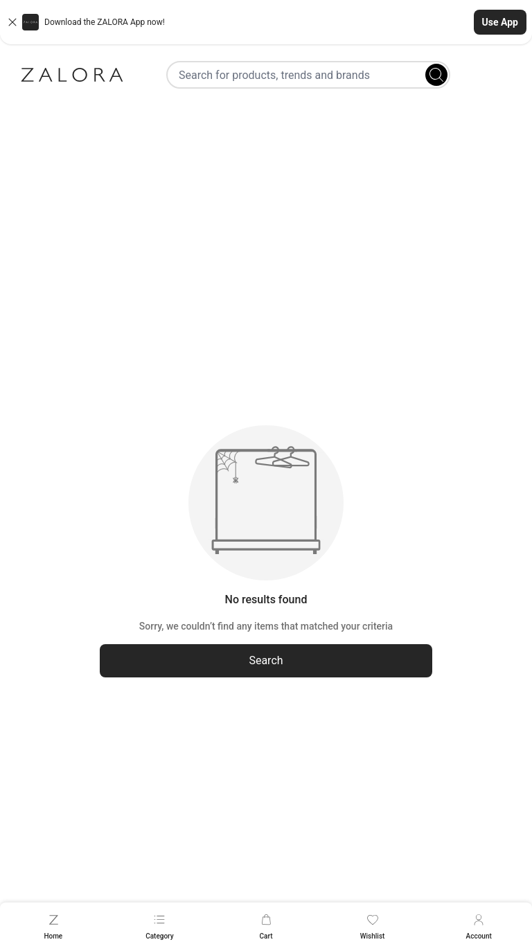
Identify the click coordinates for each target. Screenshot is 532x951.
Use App (500, 22)
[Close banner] (12, 22)
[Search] (436, 75)
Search (266, 660)
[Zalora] (72, 75)
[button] (266, 22)
